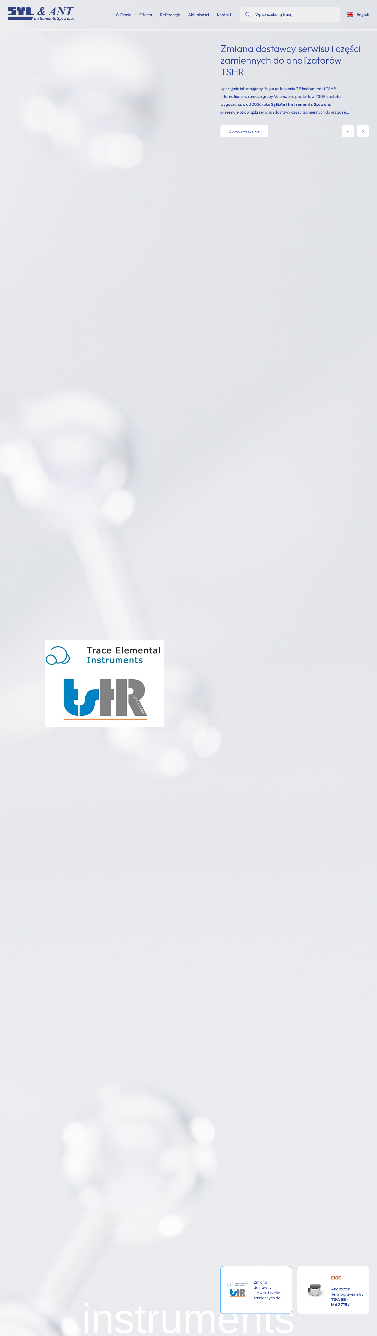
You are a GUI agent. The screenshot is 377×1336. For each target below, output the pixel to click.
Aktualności (198, 14)
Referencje (170, 14)
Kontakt (224, 14)
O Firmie (123, 14)
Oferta (145, 14)
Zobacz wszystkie (244, 131)
